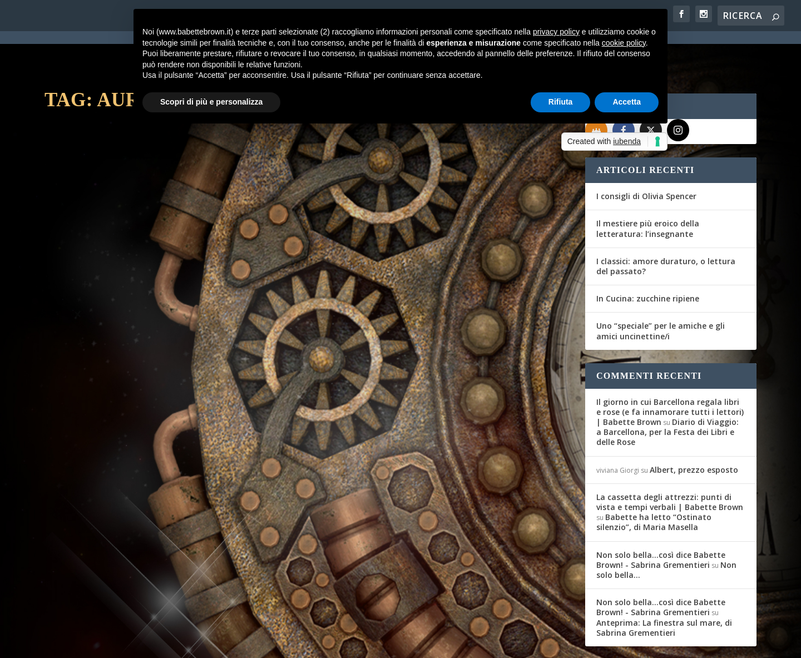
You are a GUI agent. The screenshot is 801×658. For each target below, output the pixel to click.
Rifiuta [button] (560, 101)
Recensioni (200, 299)
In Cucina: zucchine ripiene (647, 258)
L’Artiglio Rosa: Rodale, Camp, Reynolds (435, 282)
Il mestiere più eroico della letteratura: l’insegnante (647, 188)
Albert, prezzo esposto (694, 429)
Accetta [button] (626, 101)
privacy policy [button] (556, 31)
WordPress (239, 642)
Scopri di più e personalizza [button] (211, 101)
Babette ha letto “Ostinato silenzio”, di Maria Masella (653, 482)
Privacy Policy (294, 643)
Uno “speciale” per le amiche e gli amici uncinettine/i (660, 290)
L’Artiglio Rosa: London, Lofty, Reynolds (167, 282)
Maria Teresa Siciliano (97, 299)
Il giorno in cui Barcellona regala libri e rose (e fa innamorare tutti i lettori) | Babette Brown (670, 372)
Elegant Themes (127, 642)
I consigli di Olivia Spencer (646, 156)
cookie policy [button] (624, 42)
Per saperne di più (103, 361)
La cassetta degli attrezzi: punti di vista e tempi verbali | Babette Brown (669, 462)
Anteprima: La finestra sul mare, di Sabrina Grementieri (664, 587)
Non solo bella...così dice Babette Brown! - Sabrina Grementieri (660, 519)
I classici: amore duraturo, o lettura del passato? (665, 226)
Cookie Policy (353, 643)
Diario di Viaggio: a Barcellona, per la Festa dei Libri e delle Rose (667, 392)
